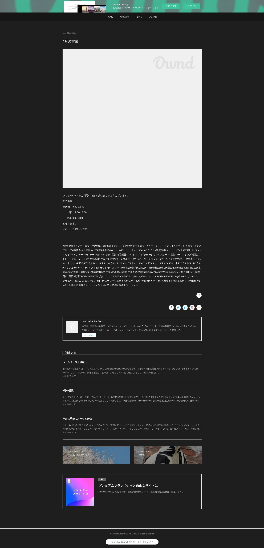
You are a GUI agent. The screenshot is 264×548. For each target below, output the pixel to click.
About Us (124, 17)
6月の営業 (68, 390)
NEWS (139, 17)
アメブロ (153, 17)
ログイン (191, 6)
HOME (110, 17)
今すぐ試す (171, 6)
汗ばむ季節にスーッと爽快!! (78, 418)
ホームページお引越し (75, 362)
